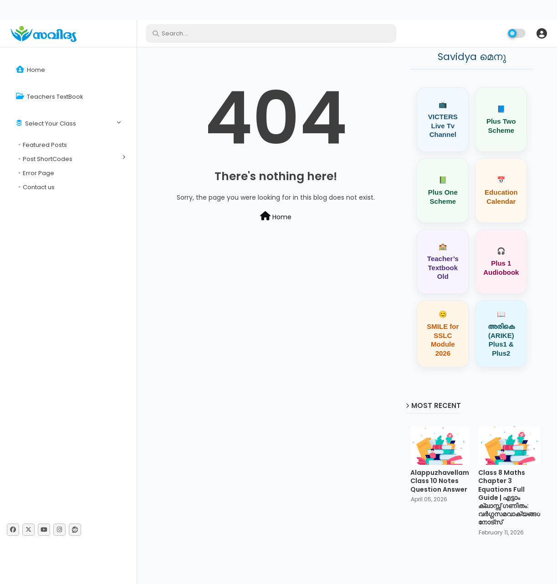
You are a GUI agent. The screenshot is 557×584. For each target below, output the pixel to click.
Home (30, 69)
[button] (541, 33)
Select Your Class (46, 123)
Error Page (38, 173)
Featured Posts (45, 145)
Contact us (39, 187)
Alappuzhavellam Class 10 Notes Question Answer (439, 480)
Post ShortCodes (47, 159)
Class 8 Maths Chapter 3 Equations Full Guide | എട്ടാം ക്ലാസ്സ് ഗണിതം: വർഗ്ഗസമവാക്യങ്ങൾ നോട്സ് (510, 497)
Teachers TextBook (49, 96)
